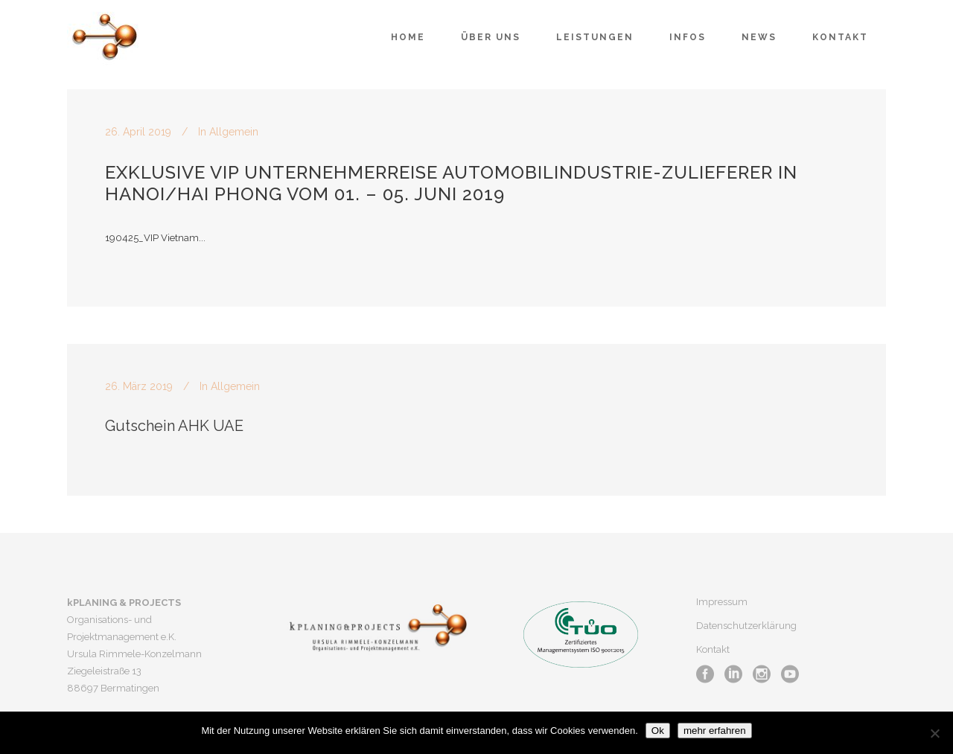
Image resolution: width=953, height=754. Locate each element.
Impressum (722, 601)
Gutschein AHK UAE (174, 426)
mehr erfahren (714, 730)
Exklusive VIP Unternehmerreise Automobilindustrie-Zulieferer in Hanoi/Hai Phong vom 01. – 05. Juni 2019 (451, 183)
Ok (657, 730)
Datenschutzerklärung (746, 625)
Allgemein (233, 132)
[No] (934, 733)
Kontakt (713, 649)
